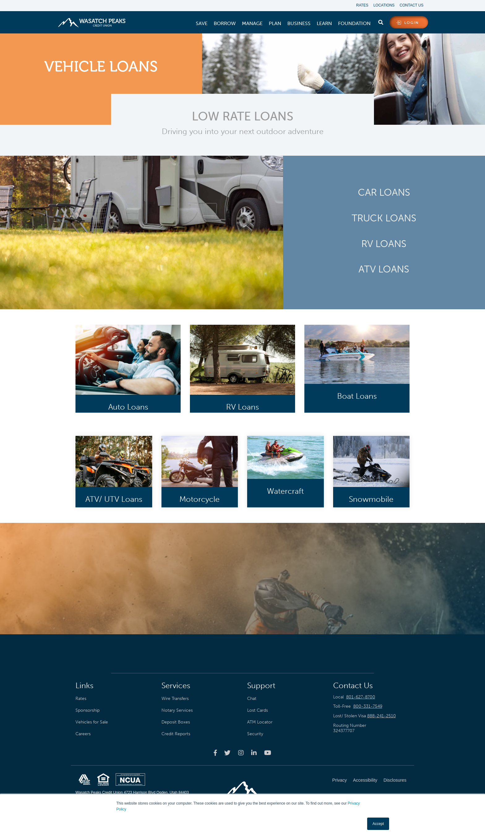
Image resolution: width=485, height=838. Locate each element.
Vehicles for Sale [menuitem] (91, 722)
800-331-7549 (367, 707)
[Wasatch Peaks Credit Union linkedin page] (254, 752)
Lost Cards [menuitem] (257, 710)
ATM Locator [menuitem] (260, 722)
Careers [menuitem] (83, 734)
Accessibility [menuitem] (365, 780)
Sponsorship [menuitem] (87, 710)
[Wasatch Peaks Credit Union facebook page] (215, 752)
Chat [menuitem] (251, 698)
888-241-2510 (381, 716)
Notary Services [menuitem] (177, 710)
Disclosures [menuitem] (395, 780)
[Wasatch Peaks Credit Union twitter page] (227, 752)
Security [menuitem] (255, 734)
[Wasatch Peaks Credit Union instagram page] (241, 752)
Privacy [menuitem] (339, 780)
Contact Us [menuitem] (411, 5)
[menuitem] (201, 23)
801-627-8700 (360, 697)
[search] (381, 21)
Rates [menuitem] (360, 5)
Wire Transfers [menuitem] (175, 698)
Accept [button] (378, 824)
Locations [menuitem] (382, 5)
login (411, 23)
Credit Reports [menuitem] (175, 734)
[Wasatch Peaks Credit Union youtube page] (268, 752)
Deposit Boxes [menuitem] (175, 722)
